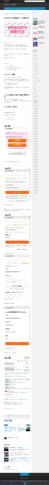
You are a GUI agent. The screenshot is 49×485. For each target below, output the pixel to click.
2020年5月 (35, 146)
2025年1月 (35, 105)
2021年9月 (35, 123)
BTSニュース (36, 63)
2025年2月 (35, 103)
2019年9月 (35, 164)
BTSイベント (36, 58)
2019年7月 (35, 169)
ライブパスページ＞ (7, 400)
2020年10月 (36, 141)
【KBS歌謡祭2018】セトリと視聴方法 (15, 447)
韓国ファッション (19, 8)
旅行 (30, 8)
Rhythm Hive (36, 73)
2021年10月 (36, 121)
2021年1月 (35, 136)
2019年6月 (35, 171)
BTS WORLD (7, 8)
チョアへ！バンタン (10, 4)
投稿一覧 (17, 437)
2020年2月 (35, 154)
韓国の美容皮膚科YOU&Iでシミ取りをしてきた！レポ (41, 32)
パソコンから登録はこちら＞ (9, 119)
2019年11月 (36, 161)
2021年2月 (35, 133)
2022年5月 (35, 113)
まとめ (35, 83)
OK (24, 483)
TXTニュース (36, 78)
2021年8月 (35, 126)
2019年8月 (35, 166)
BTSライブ (12, 8)
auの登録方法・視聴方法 (11, 69)
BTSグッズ (35, 60)
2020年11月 (36, 138)
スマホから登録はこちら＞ (8, 117)
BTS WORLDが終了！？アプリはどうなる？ (41, 43)
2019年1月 (35, 184)
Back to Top (24, 474)
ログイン (13, 469)
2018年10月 (36, 192)
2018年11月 (36, 189)
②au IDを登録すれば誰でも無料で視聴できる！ (13, 67)
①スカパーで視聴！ (9, 66)
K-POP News (36, 68)
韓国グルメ (25, 8)
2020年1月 (35, 156)
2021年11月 (36, 118)
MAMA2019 (11, 20)
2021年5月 (35, 131)
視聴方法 (15, 20)
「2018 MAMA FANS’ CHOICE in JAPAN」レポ (17, 452)
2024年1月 (35, 108)
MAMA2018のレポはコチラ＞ (9, 408)
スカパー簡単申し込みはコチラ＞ (10, 84)
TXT (34, 75)
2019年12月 (36, 159)
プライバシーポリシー (24, 478)
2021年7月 (35, 128)
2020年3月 (35, 151)
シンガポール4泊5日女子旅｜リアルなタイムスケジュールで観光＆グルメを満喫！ (29, 1)
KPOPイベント (7, 20)
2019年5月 (35, 174)
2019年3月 (35, 179)
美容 (33, 8)
